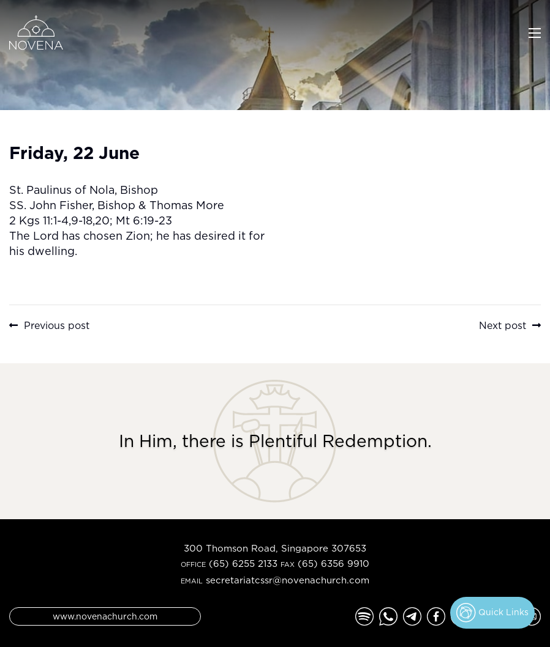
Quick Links (492, 613)
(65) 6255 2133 (243, 563)
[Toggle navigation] (535, 32)
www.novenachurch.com (105, 616)
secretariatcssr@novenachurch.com (287, 580)
